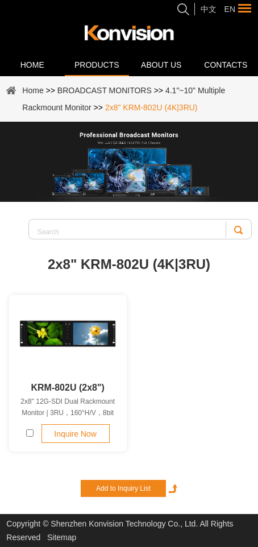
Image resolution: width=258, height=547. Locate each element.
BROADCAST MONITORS (104, 90)
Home (32, 64)
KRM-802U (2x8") (67, 387)
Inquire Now (75, 433)
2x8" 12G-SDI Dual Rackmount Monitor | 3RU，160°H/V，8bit (67, 407)
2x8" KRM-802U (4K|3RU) (151, 107)
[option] (129, 162)
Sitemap (61, 537)
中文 (209, 9)
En (229, 9)
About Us (161, 64)
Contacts (225, 64)
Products (96, 64)
